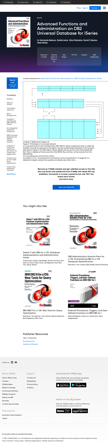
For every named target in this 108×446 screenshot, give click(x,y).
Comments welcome (11, 109)
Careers (5, 381)
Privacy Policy (32, 384)
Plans (79, 8)
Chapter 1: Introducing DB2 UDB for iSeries (11, 121)
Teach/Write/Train (9, 378)
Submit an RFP (7, 397)
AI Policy (30, 388)
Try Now (95, 8)
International (8, 411)
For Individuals (51, 2)
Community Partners (10, 391)
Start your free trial (66, 187)
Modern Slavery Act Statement (53, 441)
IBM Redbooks (94, 56)
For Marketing (65, 2)
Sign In (85, 8)
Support (31, 373)
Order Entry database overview (11, 168)
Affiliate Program (9, 394)
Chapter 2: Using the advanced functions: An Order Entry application (12, 150)
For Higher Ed (37, 2)
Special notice (10, 103)
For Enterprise (8, 2)
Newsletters (31, 381)
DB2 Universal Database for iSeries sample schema (12, 138)
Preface (10, 99)
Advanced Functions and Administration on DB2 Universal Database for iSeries (71, 78)
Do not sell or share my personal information (17, 434)
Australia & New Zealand (11, 415)
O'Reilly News (7, 384)
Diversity (5, 401)
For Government (23, 2)
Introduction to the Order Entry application (11, 160)
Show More (11, 174)
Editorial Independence (33, 441)
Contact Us (31, 378)
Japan (4, 418)
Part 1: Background (11, 114)
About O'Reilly (8, 373)
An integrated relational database (12, 129)
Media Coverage (8, 388)
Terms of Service (7, 441)
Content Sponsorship (10, 404)
